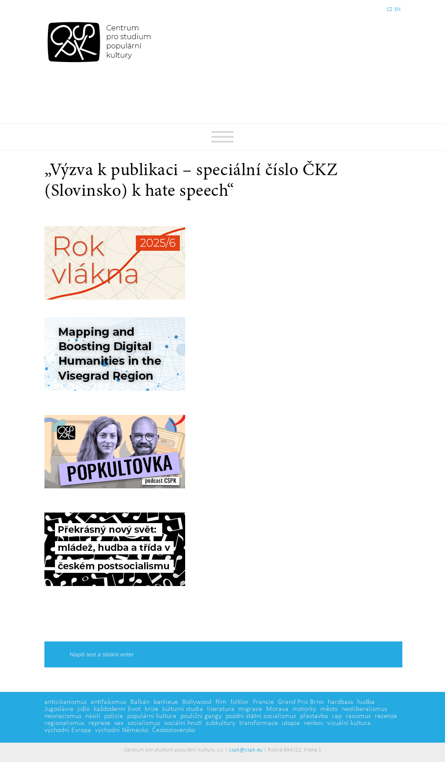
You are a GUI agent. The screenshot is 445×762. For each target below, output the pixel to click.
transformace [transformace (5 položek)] (258, 723)
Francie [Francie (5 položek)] (263, 702)
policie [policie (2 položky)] (113, 716)
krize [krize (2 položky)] (151, 709)
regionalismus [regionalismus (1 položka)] (64, 723)
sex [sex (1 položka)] (119, 723)
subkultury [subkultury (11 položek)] (220, 723)
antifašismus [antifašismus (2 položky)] (108, 702)
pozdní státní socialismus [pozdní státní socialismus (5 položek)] (261, 716)
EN (397, 9)
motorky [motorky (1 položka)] (304, 709)
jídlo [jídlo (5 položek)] (83, 709)
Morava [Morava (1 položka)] (277, 709)
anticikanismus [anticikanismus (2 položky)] (65, 702)
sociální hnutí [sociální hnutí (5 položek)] (183, 723)
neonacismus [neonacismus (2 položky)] (62, 716)
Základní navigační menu (222, 137)
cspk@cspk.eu (246, 750)
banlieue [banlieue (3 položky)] (165, 702)
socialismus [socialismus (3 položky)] (144, 723)
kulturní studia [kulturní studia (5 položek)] (182, 709)
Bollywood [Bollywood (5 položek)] (197, 702)
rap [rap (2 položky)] (337, 716)
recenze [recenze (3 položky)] (386, 716)
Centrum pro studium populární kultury (100, 41)
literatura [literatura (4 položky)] (220, 709)
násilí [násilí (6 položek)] (92, 716)
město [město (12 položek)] (329, 709)
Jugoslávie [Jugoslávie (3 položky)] (58, 709)
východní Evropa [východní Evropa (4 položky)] (67, 730)
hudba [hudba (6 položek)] (366, 702)
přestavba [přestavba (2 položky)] (314, 716)
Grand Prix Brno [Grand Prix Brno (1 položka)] (301, 702)
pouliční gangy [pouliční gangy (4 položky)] (201, 716)
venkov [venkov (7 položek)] (313, 723)
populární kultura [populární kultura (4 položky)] (151, 716)
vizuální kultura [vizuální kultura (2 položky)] (349, 723)
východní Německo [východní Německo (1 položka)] (121, 730)
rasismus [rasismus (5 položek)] (358, 716)
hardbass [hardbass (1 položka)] (340, 702)
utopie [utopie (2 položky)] (291, 723)
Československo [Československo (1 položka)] (173, 730)
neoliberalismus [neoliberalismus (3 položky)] (364, 709)
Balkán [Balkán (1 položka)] (140, 702)
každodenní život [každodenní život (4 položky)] (117, 709)
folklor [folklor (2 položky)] (239, 702)
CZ (389, 9)
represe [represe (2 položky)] (99, 723)
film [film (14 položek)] (220, 702)
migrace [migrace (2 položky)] (250, 709)
